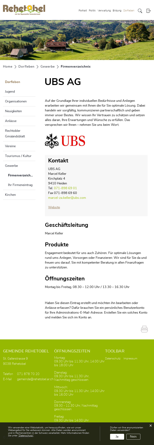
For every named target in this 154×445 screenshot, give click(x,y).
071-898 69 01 (65, 188)
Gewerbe (11, 165)
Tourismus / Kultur (18, 156)
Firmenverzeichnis (21, 177)
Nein (133, 436)
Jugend (10, 91)
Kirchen (10, 194)
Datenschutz (113, 358)
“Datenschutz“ (25, 435)
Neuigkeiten (13, 111)
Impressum (130, 358)
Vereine (10, 146)
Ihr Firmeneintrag (20, 185)
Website (54, 207)
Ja (117, 436)
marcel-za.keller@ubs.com (67, 197)
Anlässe (10, 121)
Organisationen (16, 101)
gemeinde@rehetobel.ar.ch (35, 379)
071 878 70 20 (28, 374)
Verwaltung (104, 10)
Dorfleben (128, 10)
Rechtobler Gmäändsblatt (15, 133)
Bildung (117, 10)
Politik (92, 10)
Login (148, 11)
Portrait (83, 10)
